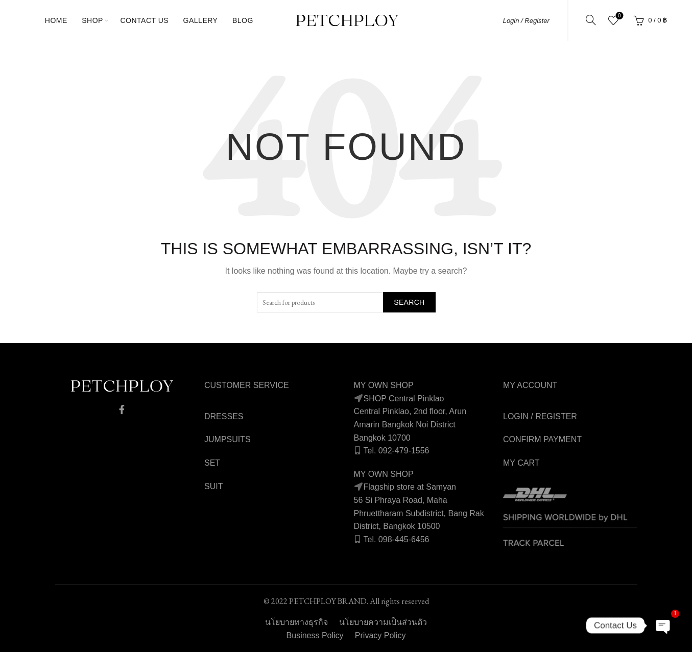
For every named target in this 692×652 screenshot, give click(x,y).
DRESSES (223, 416)
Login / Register (526, 21)
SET (212, 462)
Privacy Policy (380, 635)
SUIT (213, 486)
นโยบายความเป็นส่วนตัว (383, 622)
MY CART (521, 462)
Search (409, 302)
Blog (242, 20)
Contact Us (144, 20)
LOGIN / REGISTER (540, 416)
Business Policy (315, 635)
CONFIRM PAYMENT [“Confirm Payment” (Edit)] (542, 439)
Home (56, 20)
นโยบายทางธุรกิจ (296, 622)
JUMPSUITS (227, 439)
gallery (200, 20)
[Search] (591, 20)
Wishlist (618, 16)
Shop (92, 20)
